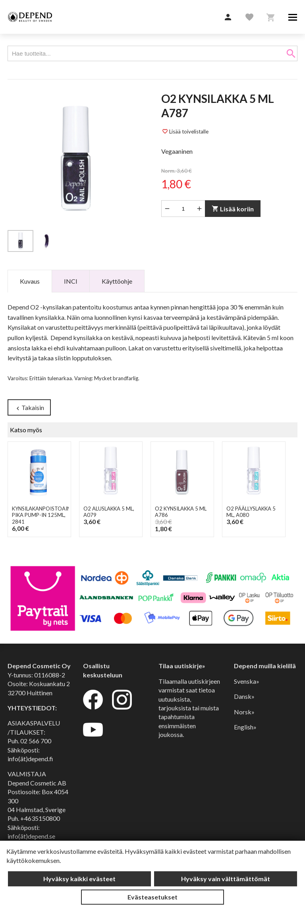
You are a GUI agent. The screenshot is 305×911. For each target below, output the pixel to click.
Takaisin (29, 408)
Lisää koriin (233, 209)
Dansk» (244, 696)
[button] (228, 17)
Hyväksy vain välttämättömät (225, 878)
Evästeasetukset (152, 897)
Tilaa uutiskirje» (181, 665)
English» (245, 727)
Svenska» (246, 681)
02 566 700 (35, 741)
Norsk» (244, 712)
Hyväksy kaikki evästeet (79, 878)
